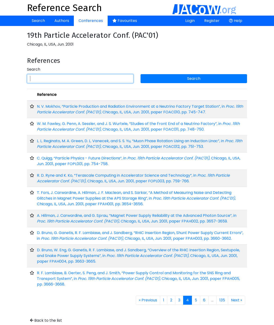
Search (38, 20)
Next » (236, 300)
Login (190, 20)
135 (222, 300)
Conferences (91, 20)
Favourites (124, 20)
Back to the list (46, 320)
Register (212, 20)
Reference (47, 94)
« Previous (148, 300)
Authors (61, 20)
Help (235, 20)
